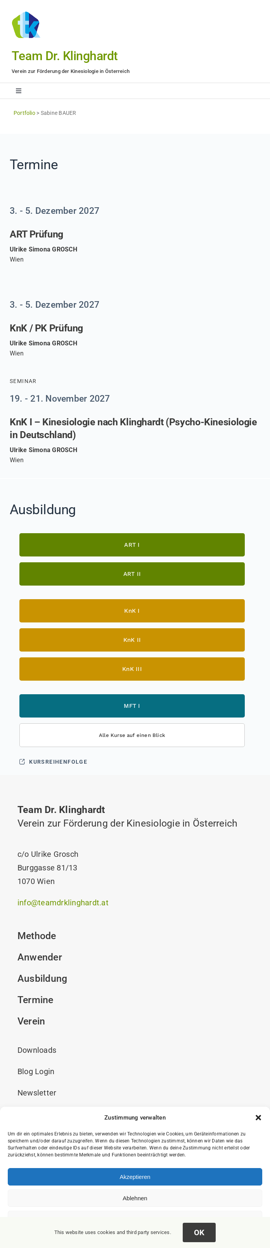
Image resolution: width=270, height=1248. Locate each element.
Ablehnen (135, 1198)
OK (199, 1232)
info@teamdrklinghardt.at (63, 902)
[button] (258, 1117)
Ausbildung (42, 978)
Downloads (36, 1050)
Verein (31, 1021)
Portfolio (24, 113)
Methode (36, 935)
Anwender (39, 957)
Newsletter (36, 1092)
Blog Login (35, 1071)
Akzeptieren (134, 1176)
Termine (35, 999)
